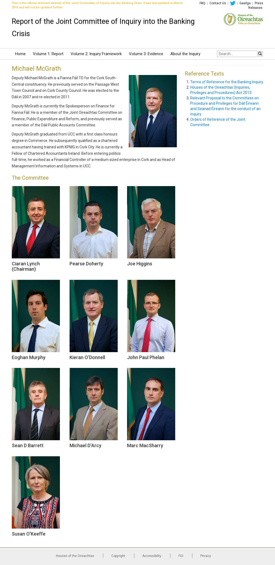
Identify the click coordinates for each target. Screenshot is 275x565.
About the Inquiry (185, 53)
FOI (180, 556)
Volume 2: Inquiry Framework (96, 53)
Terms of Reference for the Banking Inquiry (226, 82)
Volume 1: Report (48, 53)
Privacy (205, 556)
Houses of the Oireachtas (75, 556)
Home (20, 53)
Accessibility (151, 556)
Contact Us (217, 3)
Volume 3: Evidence (146, 53)
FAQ (202, 3)
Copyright (118, 556)
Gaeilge (245, 3)
